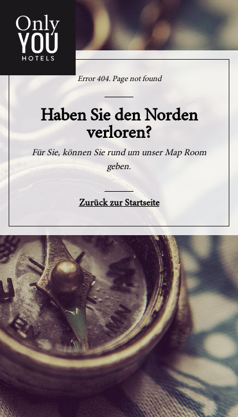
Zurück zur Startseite (119, 203)
